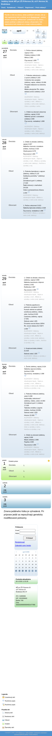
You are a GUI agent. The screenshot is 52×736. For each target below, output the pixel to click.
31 (19, 558)
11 (32, 561)
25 (32, 567)
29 (22, 570)
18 (32, 564)
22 (22, 567)
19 (36, 564)
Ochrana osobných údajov (21, 734)
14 (19, 564)
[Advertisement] (26, 650)
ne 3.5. (16, 41)
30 (16, 558)
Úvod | (3, 7)
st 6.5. (34, 41)
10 (29, 561)
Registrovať (35, 17)
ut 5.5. (28, 41)
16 (26, 564)
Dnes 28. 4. (4, 30)
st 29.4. (38, 36)
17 (29, 564)
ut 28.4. (43, 32)
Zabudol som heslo (23, 545)
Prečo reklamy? (40, 7)
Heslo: (17, 533)
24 (29, 567)
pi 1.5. (5, 41)
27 (16, 570)
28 (19, 570)
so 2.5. (10, 41)
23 (26, 567)
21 (19, 567)
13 (16, 564)
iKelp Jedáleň (29, 732)
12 (36, 561)
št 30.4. (43, 36)
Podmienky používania (40, 732)
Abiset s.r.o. (21, 732)
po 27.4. (38, 30)
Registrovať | (29, 7)
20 (16, 567)
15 (22, 564)
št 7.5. (40, 41)
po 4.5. (22, 41)
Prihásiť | (21, 7)
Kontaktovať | (11, 7)
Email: (17, 530)
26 (36, 567)
